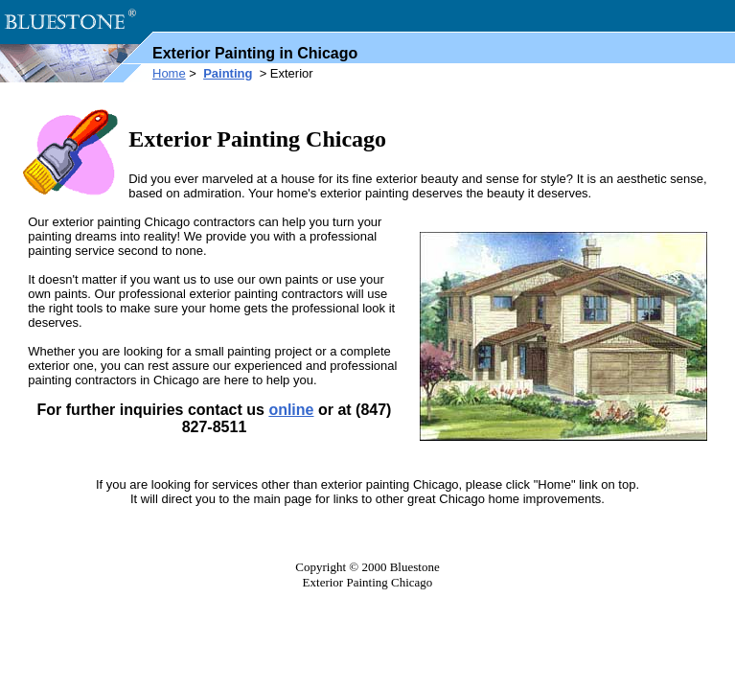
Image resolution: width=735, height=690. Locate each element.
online (290, 410)
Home (169, 73)
